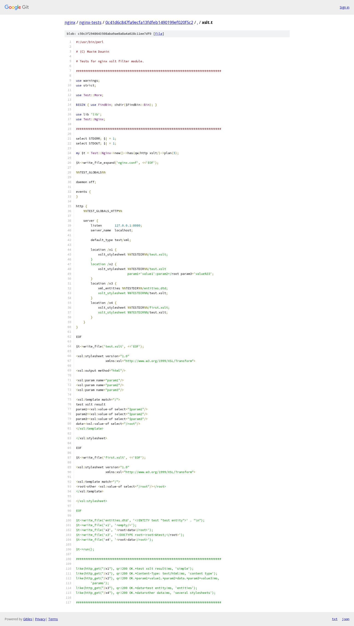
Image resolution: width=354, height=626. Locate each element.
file (158, 34)
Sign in (344, 7)
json (345, 619)
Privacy (40, 619)
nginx (70, 22)
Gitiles (27, 619)
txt (334, 619)
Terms (53, 619)
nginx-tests (90, 22)
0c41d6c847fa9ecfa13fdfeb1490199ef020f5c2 (149, 22)
